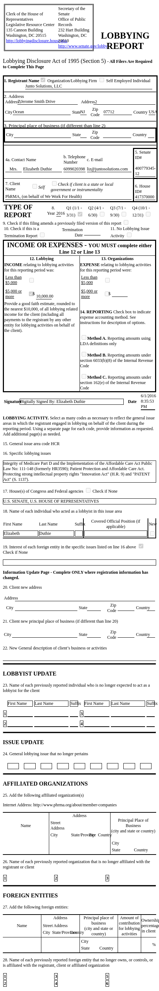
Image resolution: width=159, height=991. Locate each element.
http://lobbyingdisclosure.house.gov (36, 40)
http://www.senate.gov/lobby (83, 46)
